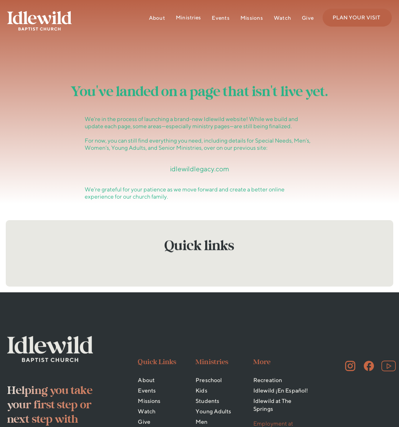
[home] (39, 21)
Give (308, 18)
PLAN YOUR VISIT (356, 17)
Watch (282, 18)
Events (221, 18)
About (157, 18)
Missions (251, 18)
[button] (188, 17)
